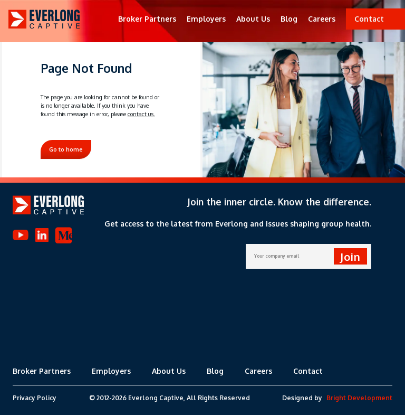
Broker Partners (147, 18)
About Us (253, 18)
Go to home (66, 149)
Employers (206, 18)
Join (350, 256)
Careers (321, 18)
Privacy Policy (34, 398)
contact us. (141, 114)
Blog (289, 18)
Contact (308, 370)
